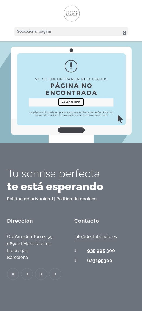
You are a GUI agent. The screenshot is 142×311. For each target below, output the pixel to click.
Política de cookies (77, 199)
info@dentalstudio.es (95, 236)
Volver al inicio (71, 102)
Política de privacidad (30, 199)
